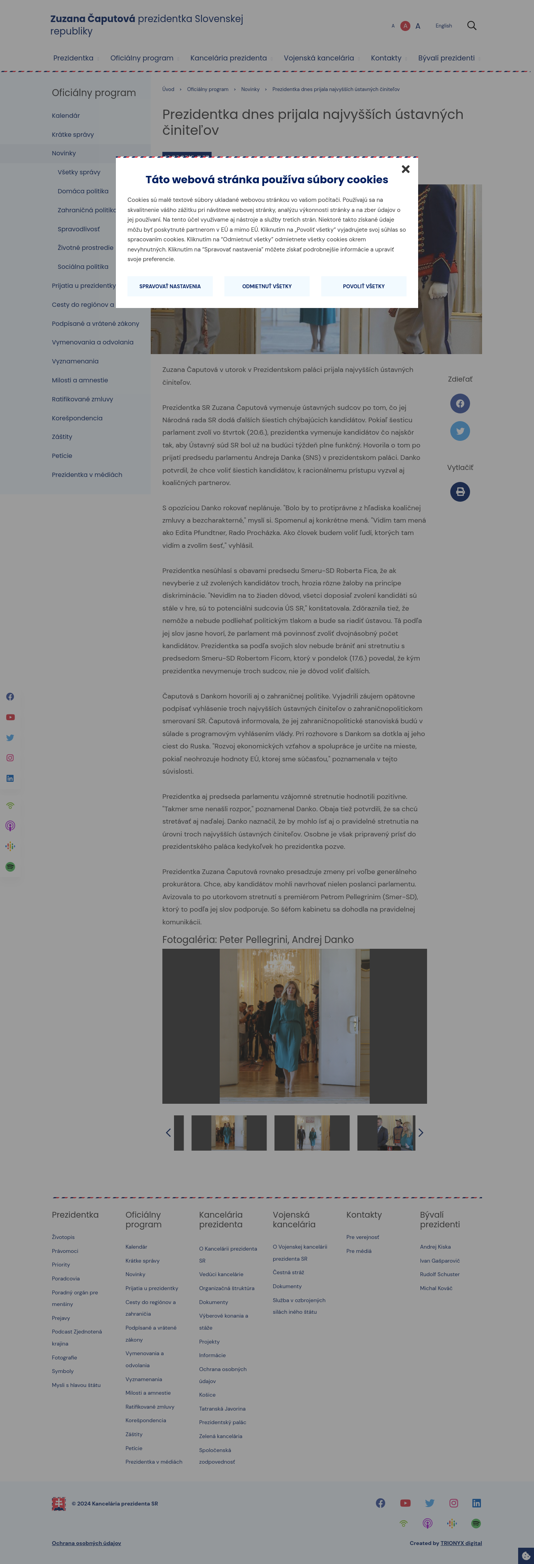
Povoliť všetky (363, 286)
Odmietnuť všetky (267, 286)
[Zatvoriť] (406, 169)
